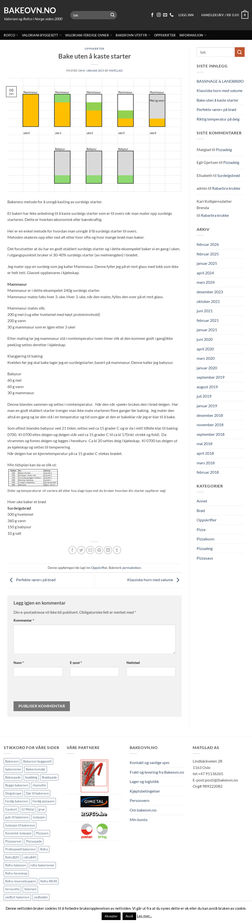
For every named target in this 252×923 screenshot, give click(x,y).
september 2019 (210, 377)
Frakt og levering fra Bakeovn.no (157, 772)
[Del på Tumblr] (117, 550)
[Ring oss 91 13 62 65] (171, 15)
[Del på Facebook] (72, 550)
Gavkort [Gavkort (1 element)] (11, 809)
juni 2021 (205, 310)
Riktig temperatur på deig (218, 119)
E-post (76, 662)
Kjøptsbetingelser (145, 791)
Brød (201, 510)
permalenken (131, 568)
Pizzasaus (205, 558)
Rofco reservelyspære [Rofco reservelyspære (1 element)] (20, 881)
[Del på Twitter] (81, 550)
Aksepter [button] (111, 916)
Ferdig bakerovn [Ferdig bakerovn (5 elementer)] (16, 801)
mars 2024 (206, 282)
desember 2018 (210, 415)
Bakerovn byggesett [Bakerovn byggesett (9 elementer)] (37, 761)
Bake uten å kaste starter (217, 100)
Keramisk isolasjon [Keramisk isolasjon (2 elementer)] (18, 833)
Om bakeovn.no (143, 810)
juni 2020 (205, 339)
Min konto (138, 819)
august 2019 (207, 386)
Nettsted (133, 662)
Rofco (11, 35)
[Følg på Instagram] (159, 15)
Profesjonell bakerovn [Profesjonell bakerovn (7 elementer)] (20, 849)
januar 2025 (207, 263)
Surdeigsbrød (228, 175)
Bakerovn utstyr (133, 35)
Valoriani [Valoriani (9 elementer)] (30, 889)
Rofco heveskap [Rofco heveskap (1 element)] (16, 873)
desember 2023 (210, 291)
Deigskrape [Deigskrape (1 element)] (13, 793)
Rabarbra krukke (226, 188)
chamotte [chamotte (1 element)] (39, 785)
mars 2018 (206, 462)
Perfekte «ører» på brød (31, 580)
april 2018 (205, 453)
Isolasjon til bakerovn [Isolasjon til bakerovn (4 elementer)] (20, 825)
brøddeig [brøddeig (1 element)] (31, 777)
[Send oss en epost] (165, 15)
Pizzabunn (205, 538)
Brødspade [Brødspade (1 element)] (49, 777)
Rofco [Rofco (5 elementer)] (44, 849)
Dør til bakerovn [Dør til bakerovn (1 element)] (37, 793)
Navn (19, 662)
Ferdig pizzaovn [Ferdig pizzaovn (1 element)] (43, 801)
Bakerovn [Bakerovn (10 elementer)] (12, 761)
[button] (224, 15)
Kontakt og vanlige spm (149, 762)
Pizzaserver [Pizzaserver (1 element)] (13, 841)
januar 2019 (207, 405)
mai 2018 (204, 443)
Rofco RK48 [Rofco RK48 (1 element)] (48, 881)
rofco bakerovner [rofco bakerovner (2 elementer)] (42, 865)
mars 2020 (206, 358)
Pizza (201, 529)
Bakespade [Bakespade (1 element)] (13, 777)
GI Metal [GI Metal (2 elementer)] (27, 809)
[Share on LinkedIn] (108, 550)
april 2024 (205, 272)
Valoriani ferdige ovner (88, 35)
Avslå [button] (129, 916)
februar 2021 (208, 320)
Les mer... (144, 916)
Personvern (139, 800)
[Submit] (112, 15)
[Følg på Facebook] (152, 15)
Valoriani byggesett (42, 35)
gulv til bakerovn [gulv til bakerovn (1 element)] (17, 817)
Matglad (116, 70)
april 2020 (205, 348)
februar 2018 (208, 472)
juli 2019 (204, 396)
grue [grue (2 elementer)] (41, 809)
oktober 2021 (208, 301)
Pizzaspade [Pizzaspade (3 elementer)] (34, 841)
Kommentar (24, 620)
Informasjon (192, 35)
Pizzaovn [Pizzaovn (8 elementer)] (42, 833)
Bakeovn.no (30, 10)
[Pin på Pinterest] (99, 550)
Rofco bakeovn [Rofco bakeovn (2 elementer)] (15, 865)
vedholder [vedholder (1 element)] (41, 897)
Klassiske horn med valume (154, 580)
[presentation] (47, 690)
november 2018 (210, 424)
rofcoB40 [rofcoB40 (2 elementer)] (29, 857)
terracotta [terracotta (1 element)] (12, 889)
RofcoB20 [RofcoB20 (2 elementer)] (12, 857)
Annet (202, 501)
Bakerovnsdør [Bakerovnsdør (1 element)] (36, 769)
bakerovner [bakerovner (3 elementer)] (13, 769)
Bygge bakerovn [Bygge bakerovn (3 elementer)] (16, 785)
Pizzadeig (224, 149)
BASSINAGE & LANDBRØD (220, 81)
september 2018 (210, 434)
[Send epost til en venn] (90, 550)
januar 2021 (207, 329)
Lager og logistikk (144, 781)
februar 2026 (208, 244)
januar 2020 (207, 367)
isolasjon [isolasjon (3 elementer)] (39, 817)
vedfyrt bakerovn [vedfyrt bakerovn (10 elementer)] (17, 897)
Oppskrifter (165, 35)
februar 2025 (208, 253)
